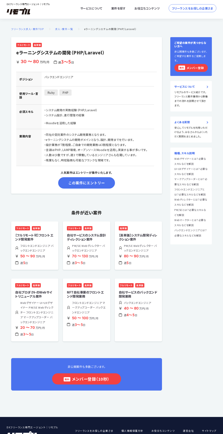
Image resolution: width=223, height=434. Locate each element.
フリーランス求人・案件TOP (27, 29)
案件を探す (118, 8)
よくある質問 (182, 122)
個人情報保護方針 (132, 431)
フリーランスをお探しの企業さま (192, 8)
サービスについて (91, 8)
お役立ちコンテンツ (147, 8)
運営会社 (188, 431)
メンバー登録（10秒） (91, 379)
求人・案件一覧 (64, 29)
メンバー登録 (191, 68)
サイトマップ (209, 431)
